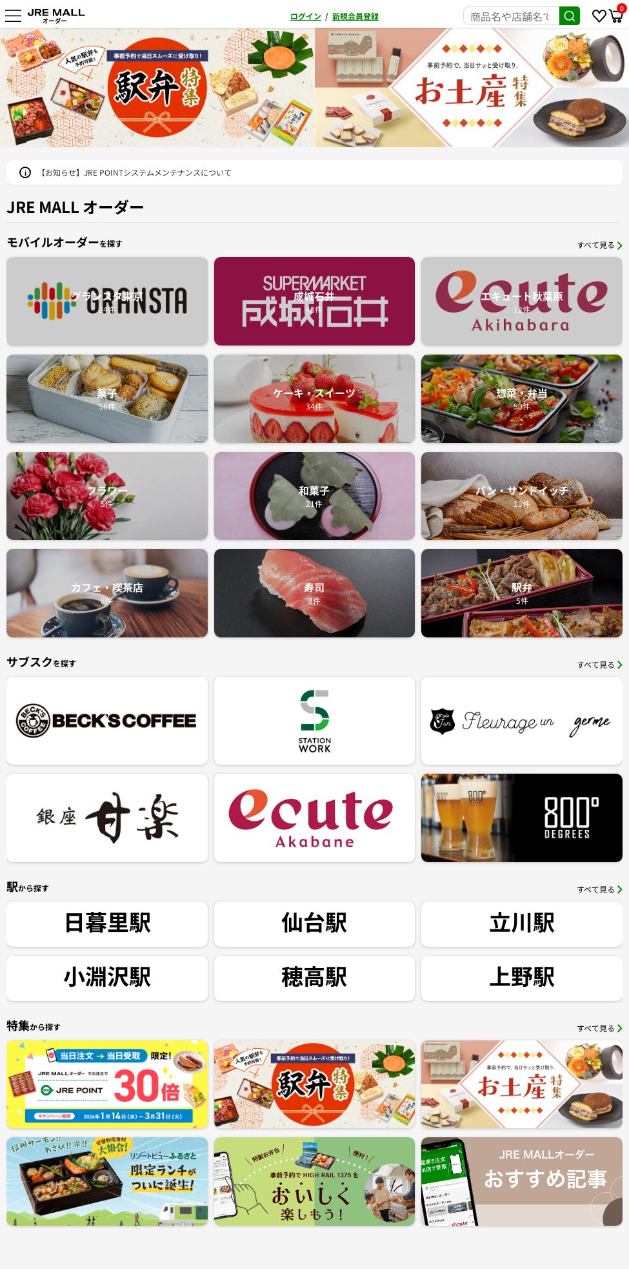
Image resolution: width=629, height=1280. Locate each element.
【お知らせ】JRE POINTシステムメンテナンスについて (134, 172)
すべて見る (600, 244)
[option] (157, 87)
